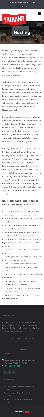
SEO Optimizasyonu (15, 344)
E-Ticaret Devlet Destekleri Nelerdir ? (18, 386)
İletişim (23, 349)
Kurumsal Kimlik (28, 339)
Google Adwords (31, 344)
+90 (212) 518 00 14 (12, 366)
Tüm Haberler (22, 405)
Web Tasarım (19, 412)
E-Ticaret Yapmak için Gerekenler (17, 393)
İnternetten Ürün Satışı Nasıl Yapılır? (18, 399)
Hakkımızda (16, 339)
